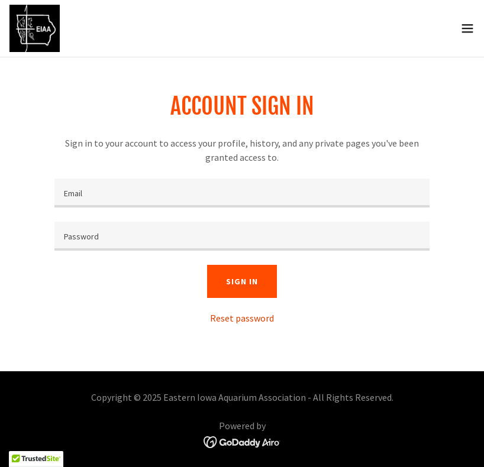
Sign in (241, 281)
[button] (467, 28)
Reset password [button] (242, 318)
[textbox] (242, 193)
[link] (34, 28)
